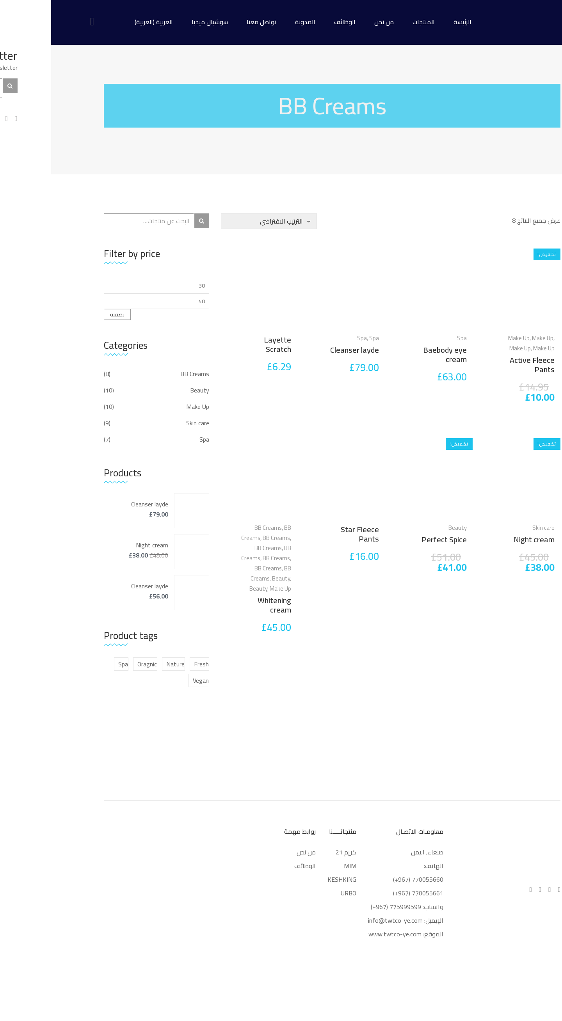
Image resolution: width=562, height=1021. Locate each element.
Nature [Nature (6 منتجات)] (124, 664)
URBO (297, 893)
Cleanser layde (303, 350)
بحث (150, 220)
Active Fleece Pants (481, 364)
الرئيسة (411, 22)
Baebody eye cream (394, 354)
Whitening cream (223, 605)
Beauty (406, 527)
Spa (411, 338)
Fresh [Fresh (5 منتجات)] (150, 664)
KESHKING (290, 879)
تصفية (66, 314)
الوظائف (293, 22)
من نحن (333, 22)
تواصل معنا (210, 22)
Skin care (492, 527)
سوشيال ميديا (158, 22)
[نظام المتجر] (218, 221)
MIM (299, 866)
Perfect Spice (393, 539)
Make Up (467, 338)
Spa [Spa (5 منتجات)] (72, 664)
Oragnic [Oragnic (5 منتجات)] (96, 664)
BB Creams (217, 527)
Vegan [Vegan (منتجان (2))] (150, 680)
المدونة (254, 22)
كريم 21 (294, 852)
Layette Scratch (226, 344)
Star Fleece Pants (309, 534)
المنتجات (372, 22)
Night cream (482, 539)
